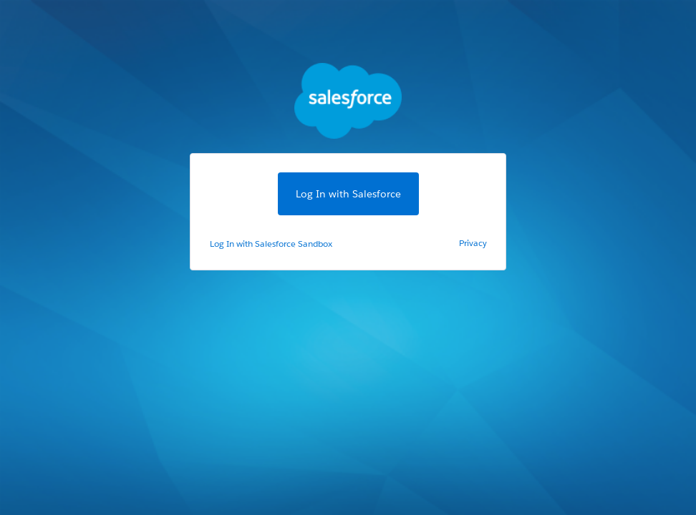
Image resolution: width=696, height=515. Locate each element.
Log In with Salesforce (348, 193)
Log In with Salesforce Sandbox (271, 243)
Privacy (473, 243)
